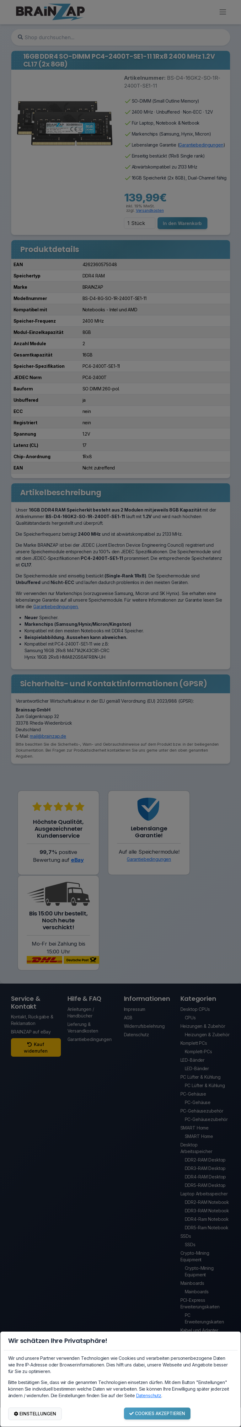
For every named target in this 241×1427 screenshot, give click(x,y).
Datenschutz (148, 1395)
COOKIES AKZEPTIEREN (157, 1413)
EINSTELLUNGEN (35, 1413)
